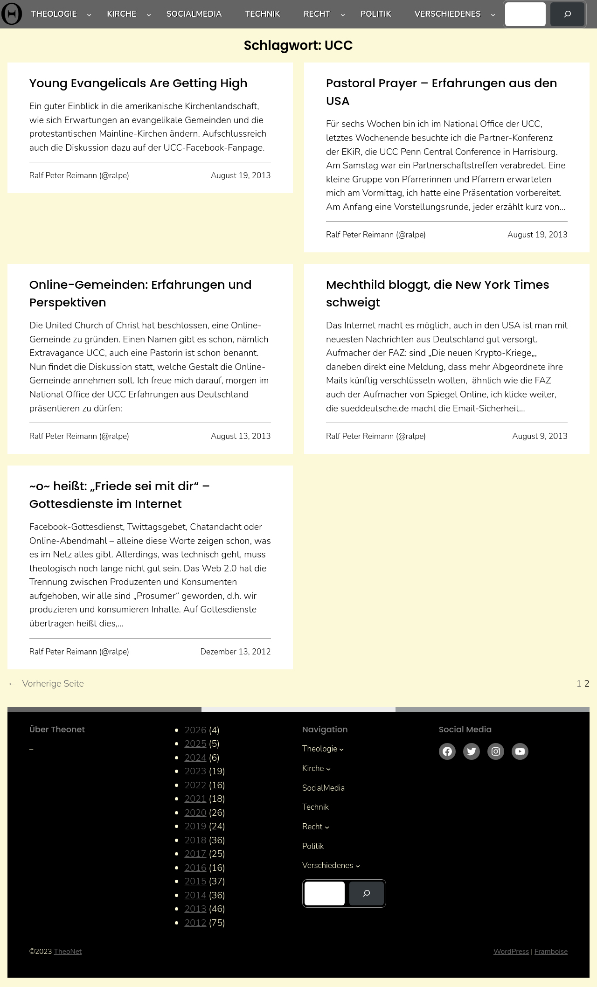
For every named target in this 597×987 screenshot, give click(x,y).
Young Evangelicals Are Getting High (138, 83)
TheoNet (68, 951)
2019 (195, 826)
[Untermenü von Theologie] (89, 14)
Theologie (54, 14)
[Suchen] (567, 14)
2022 (195, 785)
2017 (195, 854)
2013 (195, 909)
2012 (195, 923)
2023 (195, 771)
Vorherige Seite (45, 684)
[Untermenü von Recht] (342, 14)
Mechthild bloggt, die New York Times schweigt (437, 293)
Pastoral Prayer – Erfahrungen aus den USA (441, 92)
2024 (195, 757)
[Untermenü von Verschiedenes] (493, 14)
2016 (195, 868)
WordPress (511, 951)
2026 (195, 730)
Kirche (121, 14)
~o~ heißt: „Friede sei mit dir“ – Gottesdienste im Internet (119, 495)
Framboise (551, 951)
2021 (195, 798)
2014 (195, 895)
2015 (195, 881)
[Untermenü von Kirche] (148, 14)
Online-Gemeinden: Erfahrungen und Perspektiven (140, 293)
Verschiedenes (448, 14)
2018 (195, 840)
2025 (195, 743)
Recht (317, 14)
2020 (195, 812)
